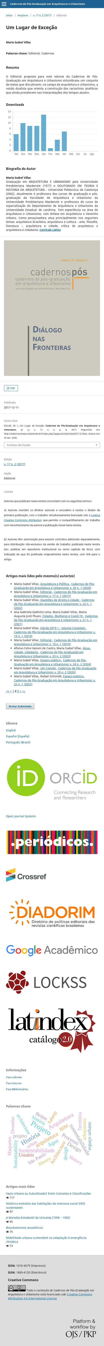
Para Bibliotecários (17, 1089)
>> (23, 691)
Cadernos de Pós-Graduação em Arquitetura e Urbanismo (47, 4)
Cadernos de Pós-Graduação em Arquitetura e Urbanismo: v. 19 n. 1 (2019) (55, 642)
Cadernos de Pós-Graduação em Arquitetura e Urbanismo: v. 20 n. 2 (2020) (55, 670)
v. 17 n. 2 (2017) (42, 15)
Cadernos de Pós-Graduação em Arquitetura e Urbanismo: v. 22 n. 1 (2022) (54, 604)
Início (9, 15)
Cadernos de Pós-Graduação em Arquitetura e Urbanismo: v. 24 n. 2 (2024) (52, 662)
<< (7, 691)
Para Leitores (14, 1077)
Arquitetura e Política (55, 584)
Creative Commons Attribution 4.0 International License (50, 1296)
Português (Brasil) (18, 742)
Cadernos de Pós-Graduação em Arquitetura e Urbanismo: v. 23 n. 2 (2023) (49, 654)
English (11, 730)
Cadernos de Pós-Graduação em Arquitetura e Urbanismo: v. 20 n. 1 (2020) (54, 586)
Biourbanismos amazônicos (24, 1228)
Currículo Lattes (50, 230)
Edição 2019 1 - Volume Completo (63, 628)
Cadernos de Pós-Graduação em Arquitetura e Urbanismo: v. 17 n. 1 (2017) (55, 594)
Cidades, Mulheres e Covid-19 (62, 616)
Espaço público (50, 660)
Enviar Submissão (20, 706)
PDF (12, 388)
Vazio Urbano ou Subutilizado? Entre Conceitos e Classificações (48, 1193)
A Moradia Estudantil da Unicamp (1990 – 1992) (38, 1217)
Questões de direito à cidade (60, 600)
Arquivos (22, 15)
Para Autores (13, 1083)
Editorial (46, 592)
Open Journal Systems (21, 816)
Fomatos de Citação (19, 445)
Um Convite (48, 668)
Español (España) (17, 736)
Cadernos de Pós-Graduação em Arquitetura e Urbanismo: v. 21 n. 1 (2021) (56, 620)
